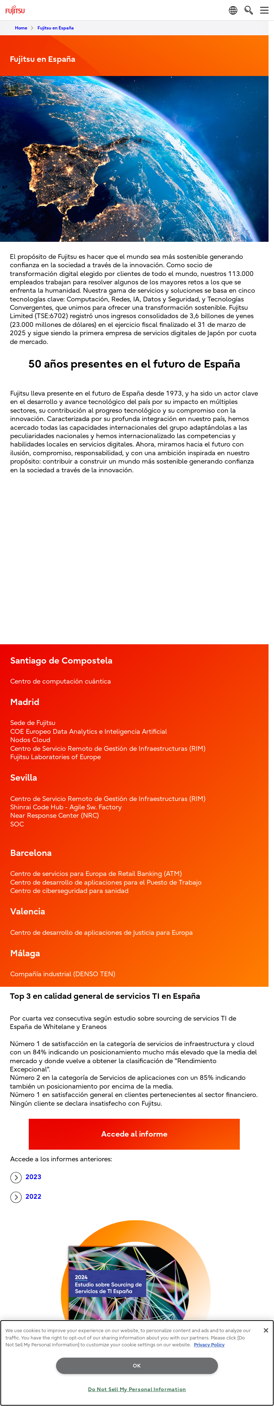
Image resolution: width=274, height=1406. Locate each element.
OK (137, 1366)
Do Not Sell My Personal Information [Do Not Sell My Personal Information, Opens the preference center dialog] (137, 1389)
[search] (249, 10)
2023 (25, 1177)
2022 (25, 1197)
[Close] (266, 1330)
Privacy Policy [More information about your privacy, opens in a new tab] (209, 1344)
